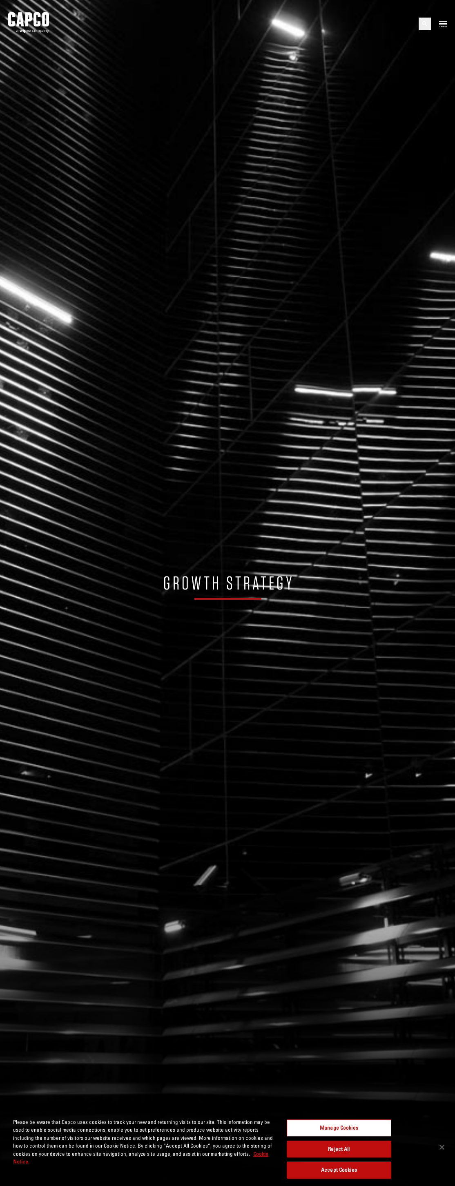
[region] (227, 1148)
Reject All (339, 1149)
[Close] (442, 1147)
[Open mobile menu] (443, 24)
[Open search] (425, 24)
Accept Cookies (339, 1169)
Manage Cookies (339, 1127)
